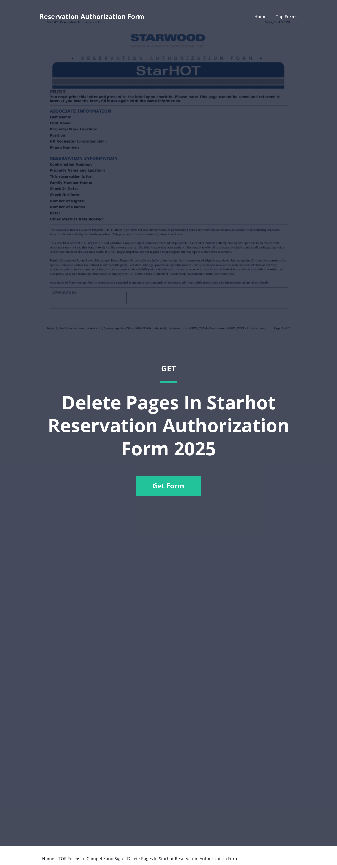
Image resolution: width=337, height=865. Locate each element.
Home (260, 17)
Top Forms (287, 17)
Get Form (168, 485)
